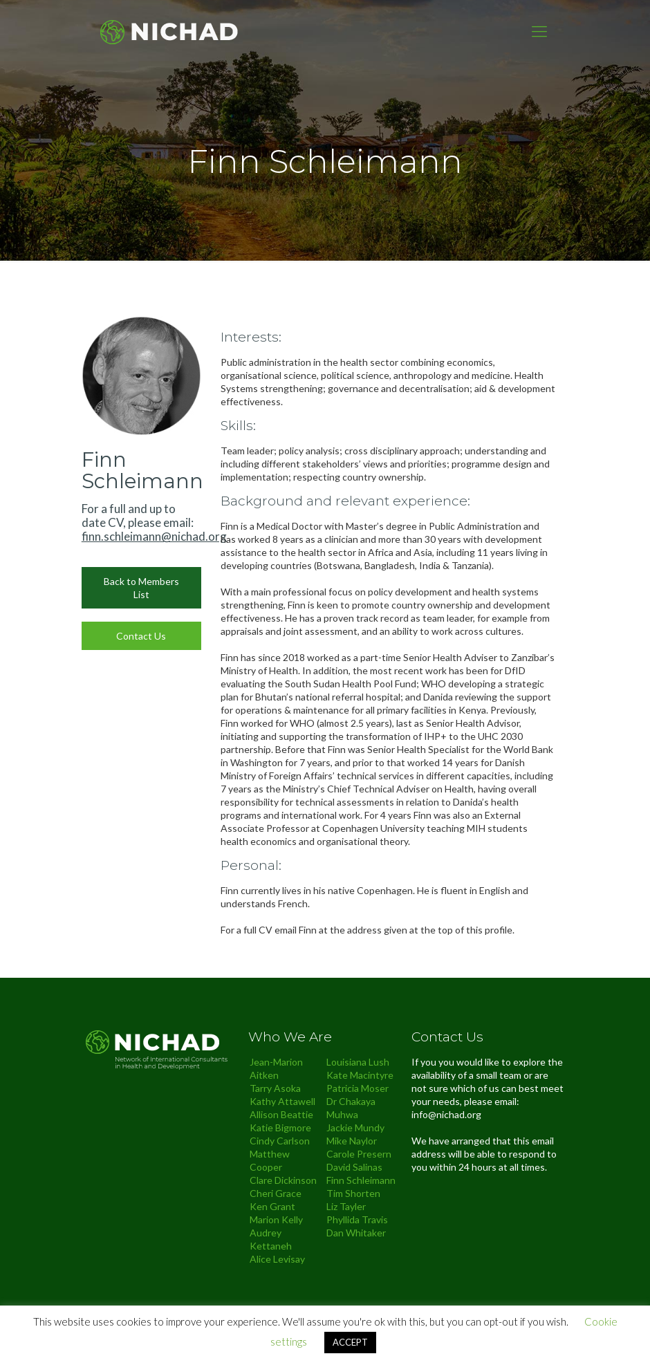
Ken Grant (272, 1206)
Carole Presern (358, 1154)
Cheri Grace (275, 1193)
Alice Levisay (277, 1259)
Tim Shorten (353, 1193)
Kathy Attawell (282, 1101)
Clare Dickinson (283, 1180)
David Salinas (354, 1167)
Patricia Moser (357, 1088)
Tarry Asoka (275, 1088)
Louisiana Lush (357, 1062)
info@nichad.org (446, 1114)
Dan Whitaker (356, 1232)
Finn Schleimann (361, 1180)
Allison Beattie (281, 1114)
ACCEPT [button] (350, 1342)
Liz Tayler (346, 1206)
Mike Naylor (351, 1140)
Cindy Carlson (280, 1140)
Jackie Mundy (355, 1127)
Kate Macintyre (359, 1075)
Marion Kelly (276, 1219)
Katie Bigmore (280, 1127)
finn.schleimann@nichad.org (154, 536)
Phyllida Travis (357, 1219)
